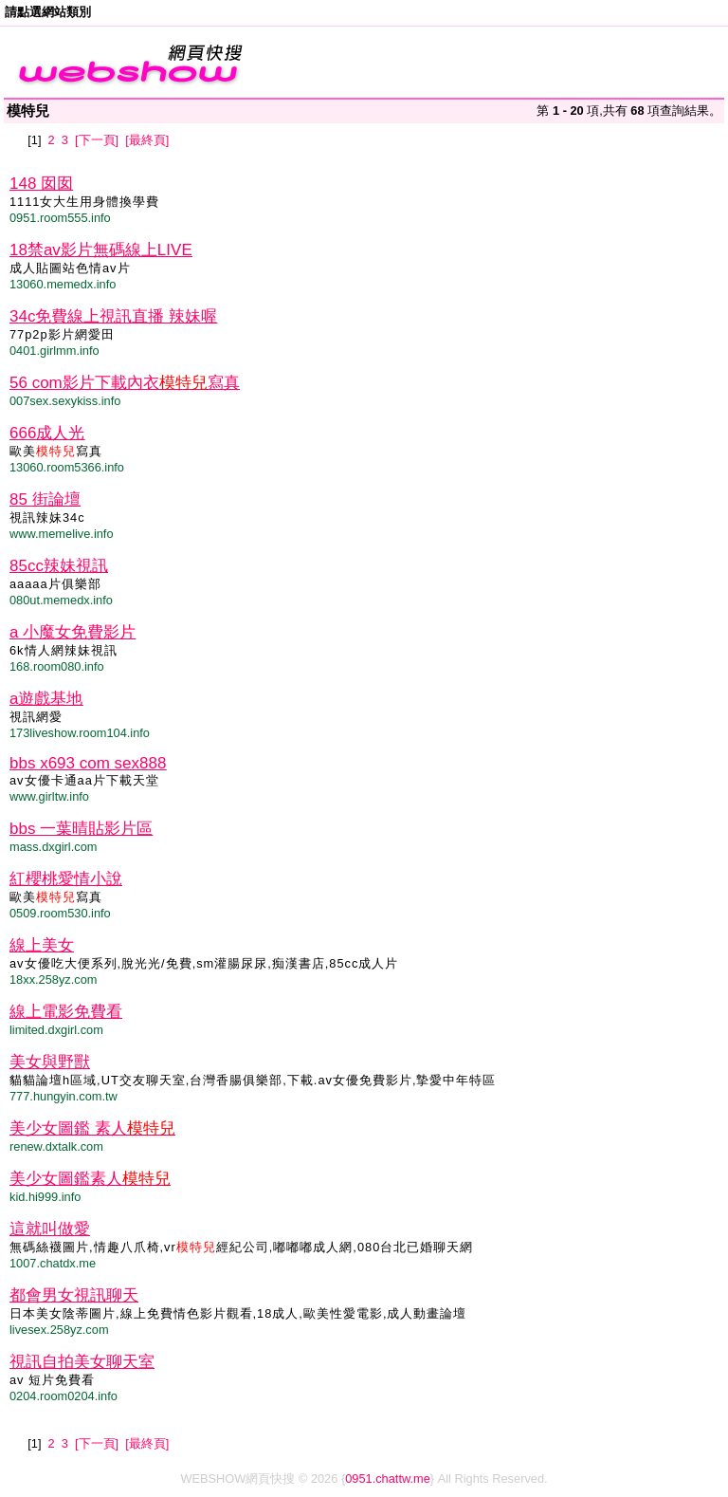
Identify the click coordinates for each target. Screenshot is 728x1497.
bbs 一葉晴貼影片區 (81, 829)
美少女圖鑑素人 (90, 1179)
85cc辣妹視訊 (58, 566)
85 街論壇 (45, 499)
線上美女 (41, 945)
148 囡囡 (41, 184)
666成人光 (46, 433)
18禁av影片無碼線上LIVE (100, 250)
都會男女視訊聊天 (73, 1295)
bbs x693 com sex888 (87, 763)
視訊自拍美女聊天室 (82, 1362)
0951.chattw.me (387, 1478)
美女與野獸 (49, 1062)
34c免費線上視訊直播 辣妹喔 (113, 316)
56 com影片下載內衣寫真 (124, 383)
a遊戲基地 (45, 699)
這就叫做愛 (49, 1229)
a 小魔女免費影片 (72, 632)
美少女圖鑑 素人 (92, 1128)
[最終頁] (147, 140)
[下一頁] (96, 140)
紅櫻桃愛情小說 (65, 879)
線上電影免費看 (65, 1012)
